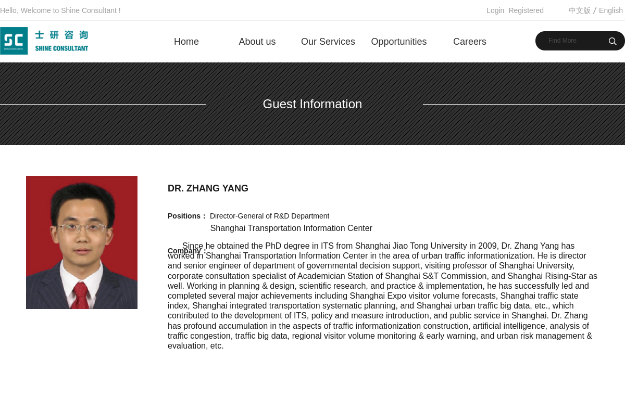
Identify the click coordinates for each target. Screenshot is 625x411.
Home (186, 41)
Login (495, 10)
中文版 (580, 10)
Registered (526, 10)
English (611, 10)
